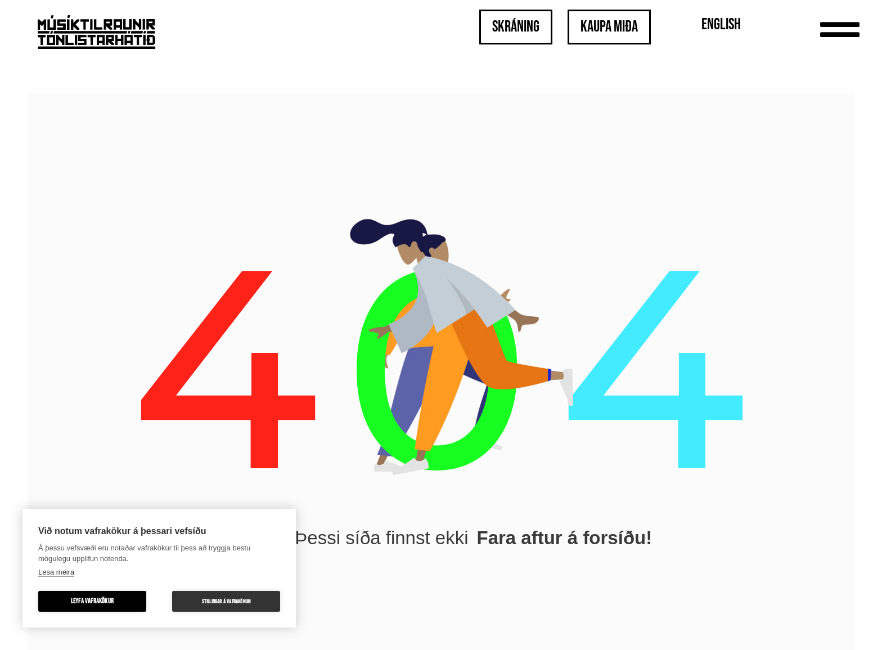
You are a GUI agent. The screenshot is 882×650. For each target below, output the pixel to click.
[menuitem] (721, 25)
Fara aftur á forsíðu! (564, 537)
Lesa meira (56, 572)
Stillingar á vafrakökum (226, 601)
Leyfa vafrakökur (92, 601)
